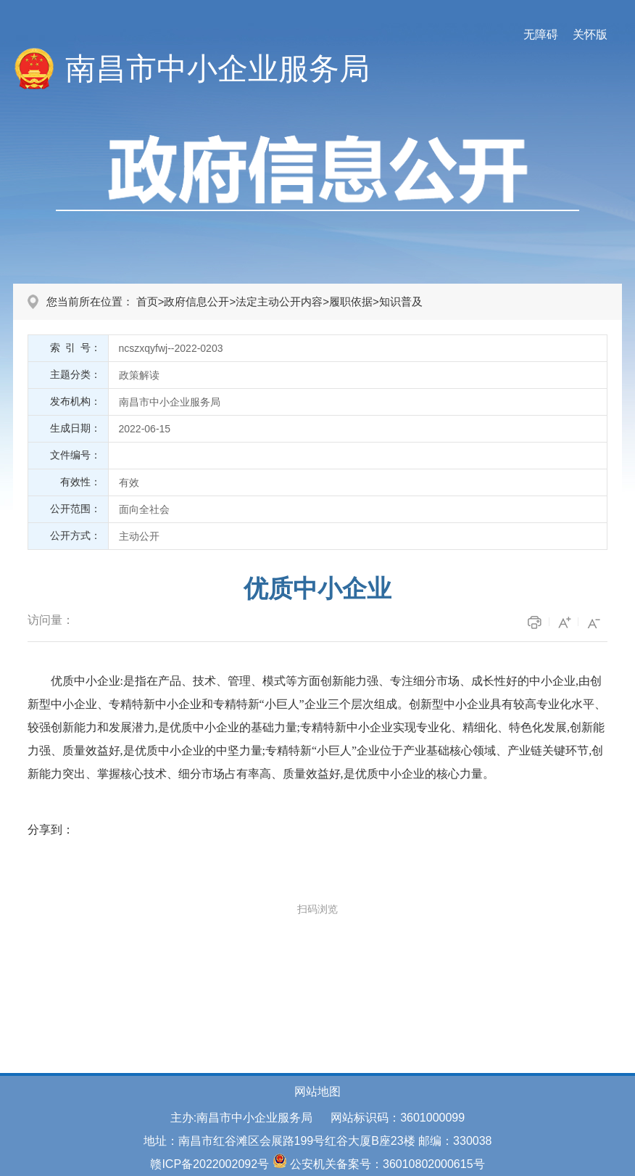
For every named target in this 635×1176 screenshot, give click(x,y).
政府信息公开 (196, 301)
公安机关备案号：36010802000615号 (387, 1164)
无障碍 (540, 34)
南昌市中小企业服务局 (217, 69)
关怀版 (590, 34)
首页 (147, 301)
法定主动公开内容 (279, 301)
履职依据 (351, 301)
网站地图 (317, 1091)
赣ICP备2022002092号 (209, 1164)
